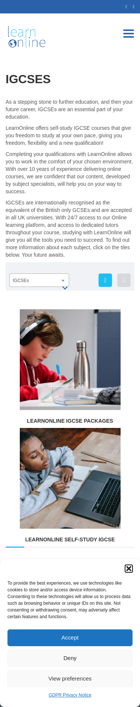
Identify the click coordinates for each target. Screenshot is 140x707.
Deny (70, 658)
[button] (129, 568)
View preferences (70, 678)
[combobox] (39, 280)
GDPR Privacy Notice (70, 695)
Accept (70, 637)
